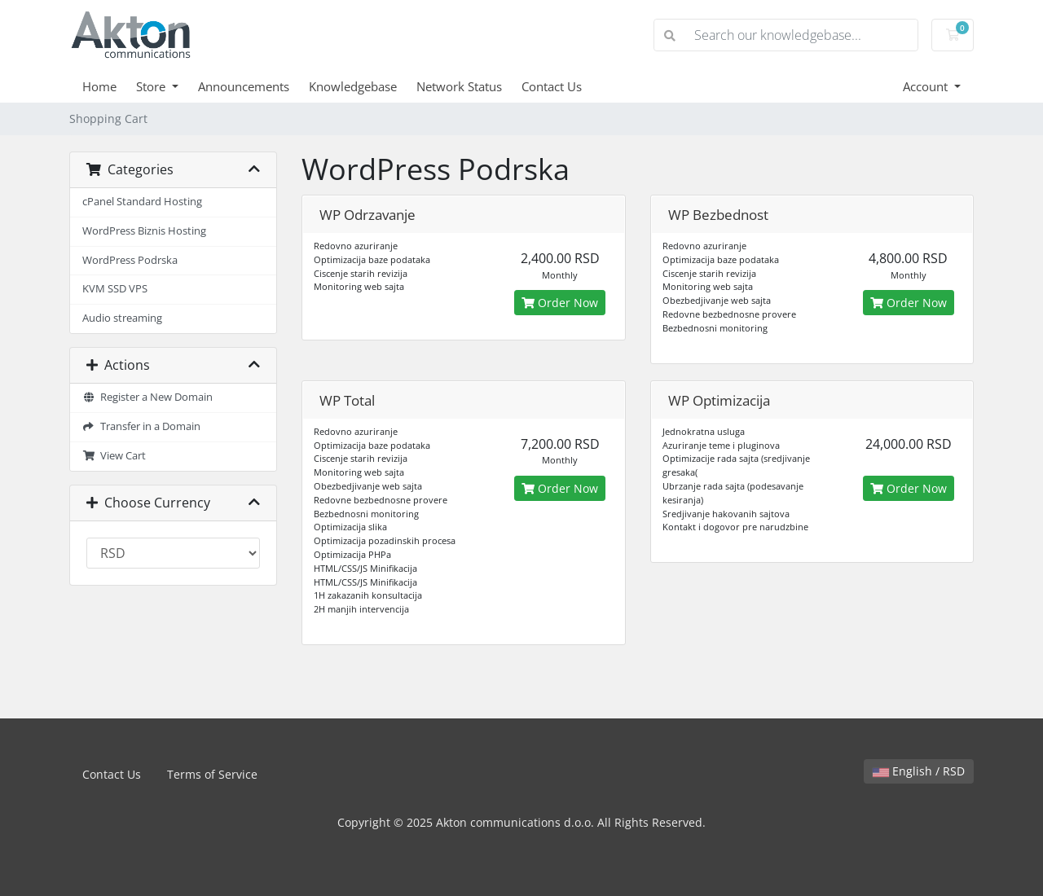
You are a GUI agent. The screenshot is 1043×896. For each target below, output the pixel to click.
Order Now (560, 302)
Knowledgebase (353, 86)
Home (99, 86)
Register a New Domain (147, 397)
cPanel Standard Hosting (142, 202)
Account (927, 86)
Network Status (459, 86)
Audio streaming (122, 318)
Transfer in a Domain (141, 426)
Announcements (243, 86)
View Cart (114, 456)
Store (152, 86)
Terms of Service (212, 774)
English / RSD (919, 771)
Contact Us (552, 86)
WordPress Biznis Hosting (144, 231)
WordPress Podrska (130, 260)
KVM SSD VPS (114, 289)
